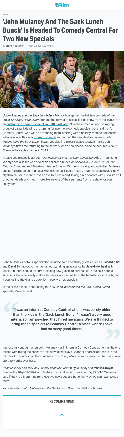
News (6, 15)
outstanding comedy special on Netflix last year (37, 124)
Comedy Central (45, 137)
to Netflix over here (22, 360)
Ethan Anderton (15, 46)
